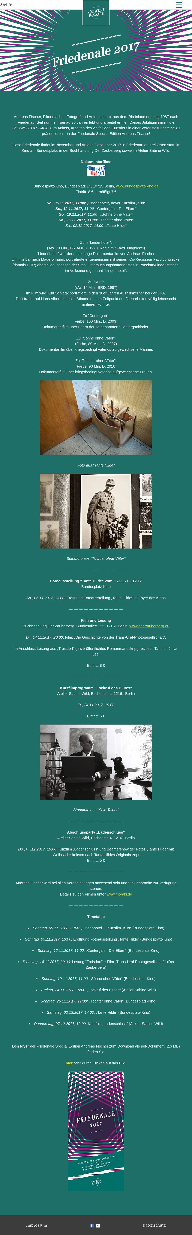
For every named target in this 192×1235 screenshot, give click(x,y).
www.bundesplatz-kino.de (137, 186)
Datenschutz (154, 1225)
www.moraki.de (119, 894)
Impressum (36, 1225)
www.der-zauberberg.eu (149, 626)
